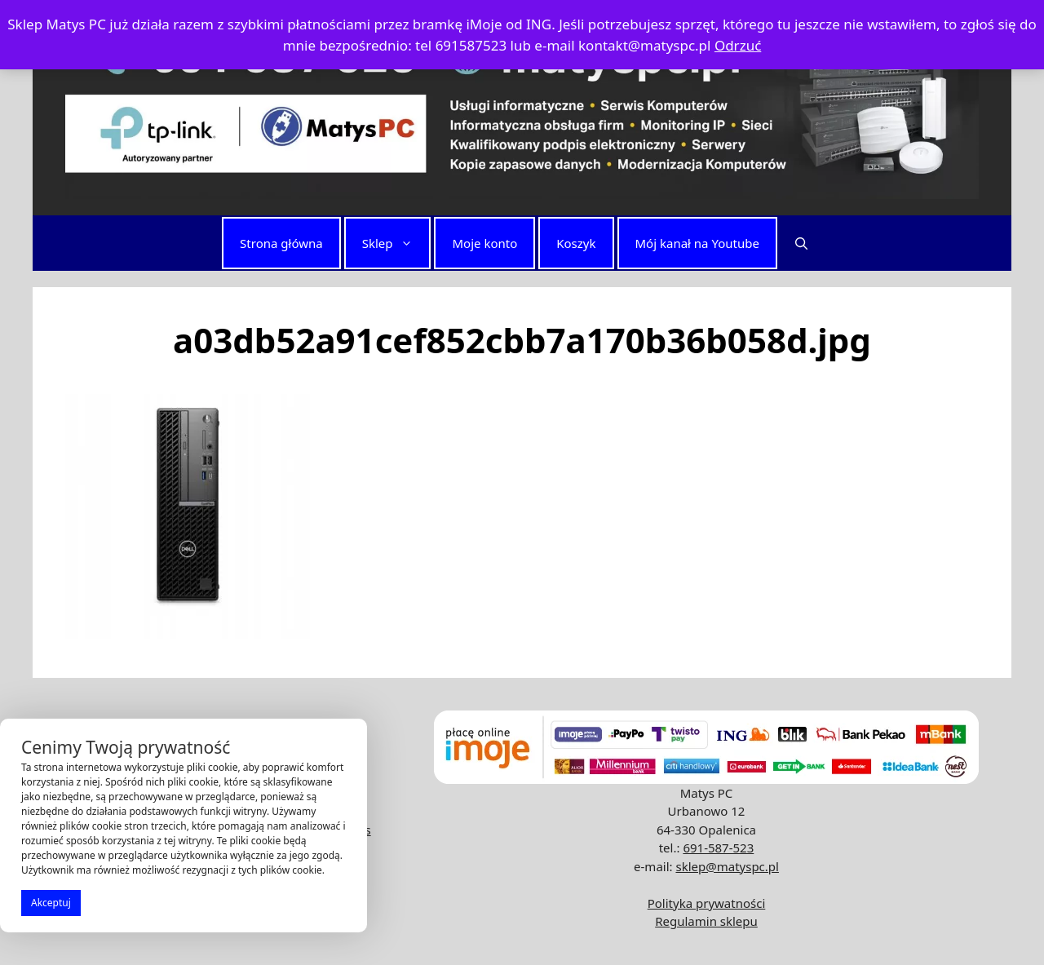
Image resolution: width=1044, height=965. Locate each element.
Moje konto (484, 243)
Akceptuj (51, 903)
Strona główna (281, 243)
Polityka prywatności (707, 903)
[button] (801, 243)
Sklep (396, 243)
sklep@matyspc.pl (726, 866)
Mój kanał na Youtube (697, 243)
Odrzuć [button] (737, 45)
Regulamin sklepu (706, 921)
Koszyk (575, 243)
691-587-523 (718, 847)
